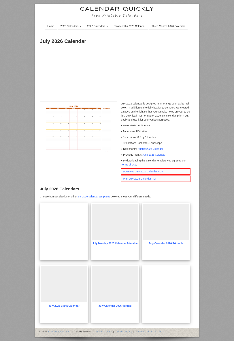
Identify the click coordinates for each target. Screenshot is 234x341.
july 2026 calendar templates (94, 196)
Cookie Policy (123, 331)
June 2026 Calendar (153, 154)
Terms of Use (128, 164)
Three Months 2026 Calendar (168, 26)
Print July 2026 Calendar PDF (140, 178)
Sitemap (160, 331)
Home (50, 26)
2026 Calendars (70, 26)
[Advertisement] (117, 74)
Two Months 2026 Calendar (129, 26)
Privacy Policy (144, 331)
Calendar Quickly (117, 9)
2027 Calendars (97, 26)
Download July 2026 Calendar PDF (143, 171)
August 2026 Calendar (150, 148)
